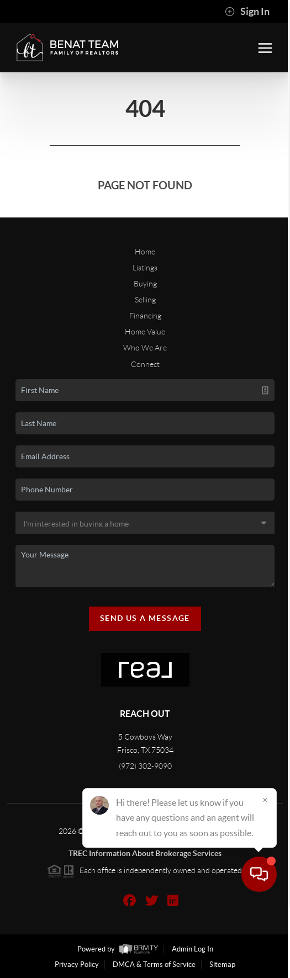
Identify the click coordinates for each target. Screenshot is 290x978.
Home (145, 251)
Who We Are (145, 347)
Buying (145, 283)
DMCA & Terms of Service (154, 964)
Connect (145, 364)
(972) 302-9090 (145, 766)
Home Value (145, 331)
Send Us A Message (145, 618)
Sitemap (222, 964)
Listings (145, 267)
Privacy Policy (77, 964)
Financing (145, 315)
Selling (145, 299)
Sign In (247, 11)
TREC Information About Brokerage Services (145, 853)
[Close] (265, 872)
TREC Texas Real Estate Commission (145, 842)
